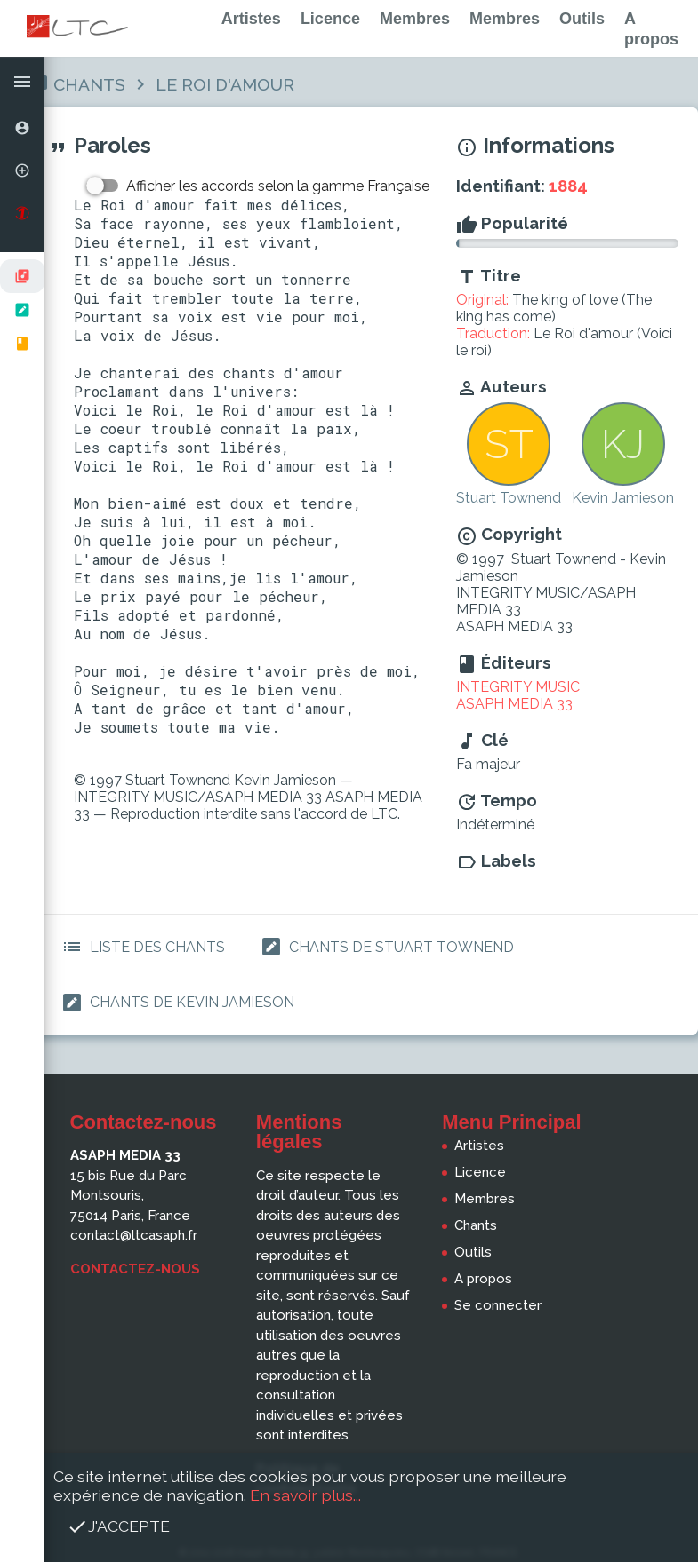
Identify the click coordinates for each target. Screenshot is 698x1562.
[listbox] (22, 310)
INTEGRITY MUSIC (518, 686)
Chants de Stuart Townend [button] (383, 946)
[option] (22, 128)
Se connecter (498, 1305)
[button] (22, 81)
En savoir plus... (305, 1495)
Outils (582, 19)
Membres (415, 19)
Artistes (251, 19)
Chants (89, 84)
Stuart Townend (508, 497)
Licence (330, 19)
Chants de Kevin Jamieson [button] (174, 1002)
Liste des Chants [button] (139, 946)
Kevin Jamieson (623, 497)
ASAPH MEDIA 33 (514, 703)
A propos (483, 1279)
